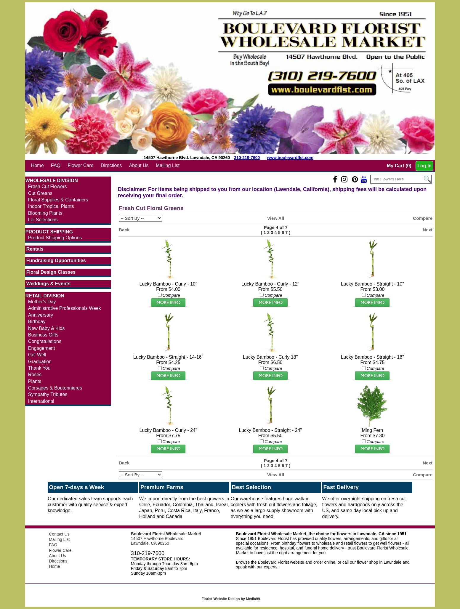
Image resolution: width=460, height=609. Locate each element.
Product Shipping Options (55, 237)
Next (427, 229)
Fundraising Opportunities (56, 260)
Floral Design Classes (51, 272)
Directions (111, 165)
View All (275, 218)
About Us (139, 165)
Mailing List (167, 165)
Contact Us (59, 534)
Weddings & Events (48, 283)
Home (37, 165)
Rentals (35, 248)
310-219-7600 (247, 157)
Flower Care (80, 165)
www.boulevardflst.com (290, 157)
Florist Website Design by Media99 (230, 599)
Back (124, 229)
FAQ (55, 165)
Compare (422, 218)
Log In (424, 165)
